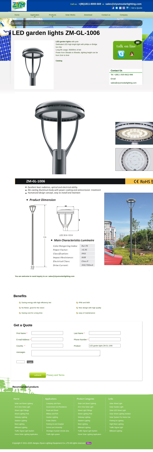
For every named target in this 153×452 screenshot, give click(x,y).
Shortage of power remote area (57, 431)
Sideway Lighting (48, 23)
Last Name (79, 333)
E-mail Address (23, 339)
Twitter (117, 8)
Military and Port (52, 414)
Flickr (120, 8)
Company (124, 15)
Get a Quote (136, 8)
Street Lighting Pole (22, 414)
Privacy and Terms (55, 375)
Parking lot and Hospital (55, 424)
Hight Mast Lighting (116, 424)
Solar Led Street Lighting (24, 403)
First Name (22, 333)
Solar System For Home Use (119, 417)
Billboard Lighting (21, 427)
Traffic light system (53, 434)
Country (21, 346)
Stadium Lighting (21, 421)
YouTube (124, 8)
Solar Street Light (115, 403)
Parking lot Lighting (116, 421)
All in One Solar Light (22, 407)
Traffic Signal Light (116, 427)
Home (17, 15)
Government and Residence (56, 407)
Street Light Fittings (22, 410)
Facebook (113, 8)
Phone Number (81, 339)
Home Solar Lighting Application (26, 434)
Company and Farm (53, 403)
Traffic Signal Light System (24, 431)
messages (20, 352)
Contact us (106, 15)
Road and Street (52, 410)
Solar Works (70, 15)
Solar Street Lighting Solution (120, 414)
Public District (51, 421)
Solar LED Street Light (117, 410)
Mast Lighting (19, 424)
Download (88, 15)
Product (77, 346)
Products (52, 15)
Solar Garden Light (116, 407)
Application (34, 15)
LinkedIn (127, 8)
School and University (54, 427)
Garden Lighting (52, 417)
